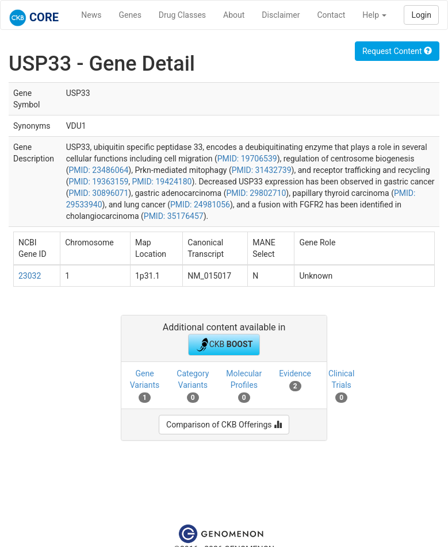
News (91, 15)
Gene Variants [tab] (145, 385)
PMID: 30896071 (98, 193)
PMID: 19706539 (247, 158)
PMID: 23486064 (98, 170)
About (233, 15)
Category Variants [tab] (193, 385)
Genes (130, 15)
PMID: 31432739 (262, 170)
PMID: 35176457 (174, 216)
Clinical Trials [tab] (341, 385)
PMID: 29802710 (256, 193)
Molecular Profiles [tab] (244, 385)
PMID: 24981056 (200, 204)
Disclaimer (281, 15)
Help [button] (374, 15)
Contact (331, 15)
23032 (29, 275)
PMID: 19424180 (162, 181)
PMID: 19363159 (98, 181)
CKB (224, 345)
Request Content (397, 51)
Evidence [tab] (295, 380)
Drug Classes (182, 15)
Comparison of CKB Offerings (224, 424)
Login (421, 15)
